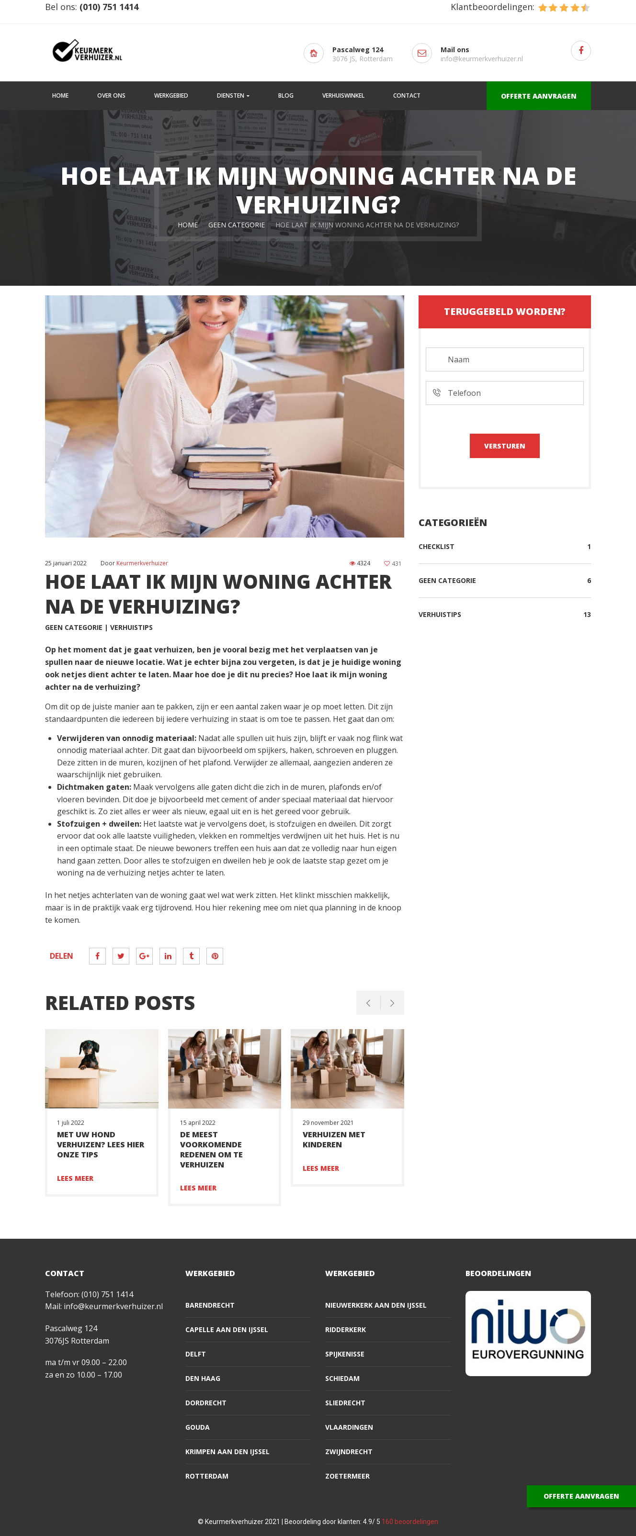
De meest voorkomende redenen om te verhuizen (211, 1149)
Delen (61, 956)
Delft (195, 1353)
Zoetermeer (347, 1475)
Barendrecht (210, 1305)
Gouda (197, 1427)
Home (188, 224)
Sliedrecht (345, 1402)
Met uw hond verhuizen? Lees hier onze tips (100, 1144)
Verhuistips (131, 627)
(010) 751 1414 (107, 1294)
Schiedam (342, 1378)
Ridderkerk (345, 1329)
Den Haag (202, 1378)
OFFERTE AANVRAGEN (539, 96)
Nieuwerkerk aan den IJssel (376, 1305)
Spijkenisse (344, 1353)
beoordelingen (410, 1521)
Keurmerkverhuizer (142, 563)
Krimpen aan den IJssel (227, 1451)
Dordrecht (206, 1402)
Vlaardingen (349, 1427)
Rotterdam (206, 1475)
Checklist (436, 546)
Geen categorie (236, 224)
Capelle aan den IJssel (226, 1329)
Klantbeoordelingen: (521, 6)
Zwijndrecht (349, 1451)
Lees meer (75, 1178)
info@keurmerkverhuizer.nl (482, 58)
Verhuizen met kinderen (334, 1139)
